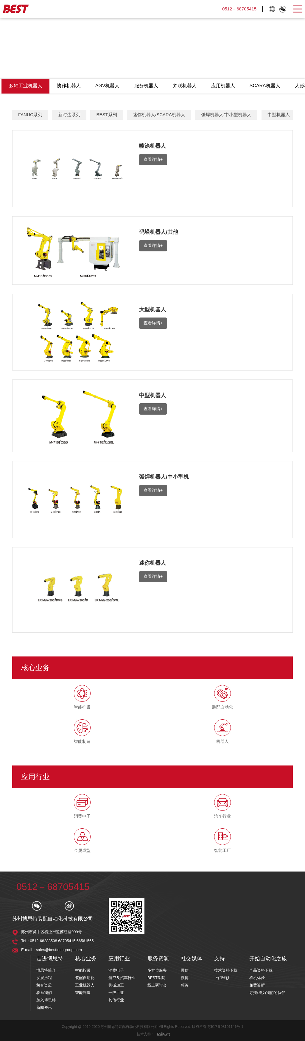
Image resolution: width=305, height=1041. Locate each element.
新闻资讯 (44, 1007)
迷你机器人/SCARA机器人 (159, 114)
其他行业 (116, 1000)
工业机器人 (84, 985)
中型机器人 (278, 114)
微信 (185, 970)
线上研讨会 (157, 985)
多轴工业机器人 (25, 85)
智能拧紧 (83, 970)
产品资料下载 (261, 970)
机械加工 (116, 985)
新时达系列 (69, 114)
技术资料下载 (225, 970)
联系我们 (44, 992)
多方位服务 (157, 970)
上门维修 (222, 977)
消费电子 (116, 970)
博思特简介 (46, 970)
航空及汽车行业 (122, 977)
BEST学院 (156, 977)
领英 (185, 985)
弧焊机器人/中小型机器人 (226, 114)
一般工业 (116, 992)
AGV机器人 (108, 85)
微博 (185, 977)
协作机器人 (69, 85)
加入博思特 (46, 1000)
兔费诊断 (257, 985)
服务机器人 (147, 85)
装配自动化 (84, 977)
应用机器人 (224, 85)
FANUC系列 (30, 114)
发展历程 (44, 977)
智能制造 (83, 992)
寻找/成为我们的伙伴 (267, 992)
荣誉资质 (44, 985)
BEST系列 (106, 114)
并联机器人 (186, 85)
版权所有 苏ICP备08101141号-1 (217, 1027)
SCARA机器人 (266, 85)
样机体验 (257, 977)
